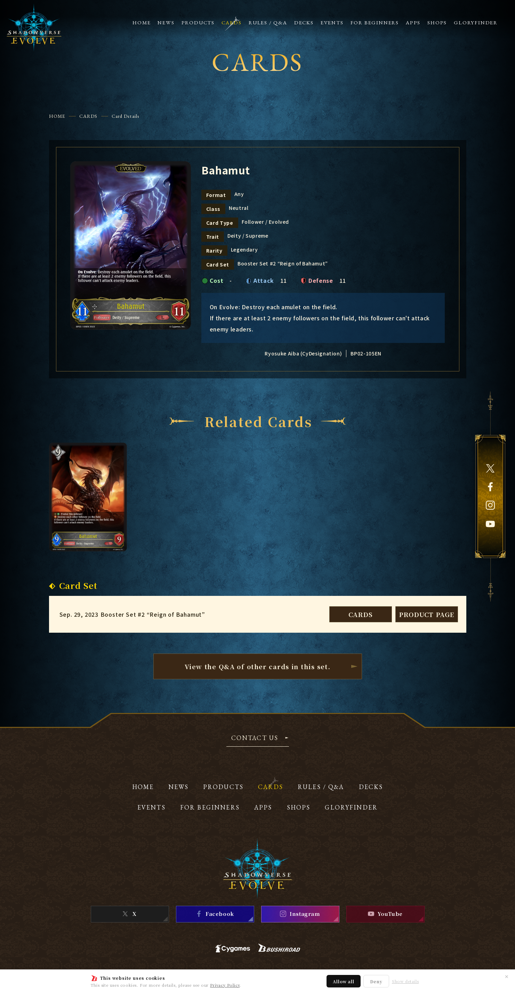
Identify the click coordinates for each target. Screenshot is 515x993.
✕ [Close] (507, 976)
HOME (57, 116)
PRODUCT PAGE (426, 614)
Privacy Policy (225, 985)
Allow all (343, 981)
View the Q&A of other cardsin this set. (258, 666)
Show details (405, 981)
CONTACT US (255, 738)
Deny (376, 981)
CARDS (88, 116)
